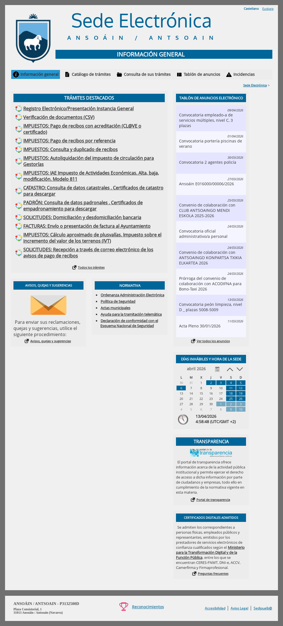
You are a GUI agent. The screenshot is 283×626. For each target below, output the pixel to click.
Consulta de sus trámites (147, 74)
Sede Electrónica (255, 85)
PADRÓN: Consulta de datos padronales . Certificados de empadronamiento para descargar (83, 206)
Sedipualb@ (263, 608)
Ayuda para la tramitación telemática (131, 314)
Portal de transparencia (213, 500)
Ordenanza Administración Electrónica (132, 294)
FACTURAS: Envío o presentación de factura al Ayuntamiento (86, 226)
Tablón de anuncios (202, 74)
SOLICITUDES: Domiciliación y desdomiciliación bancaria (82, 217)
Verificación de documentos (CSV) (58, 117)
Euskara (267, 8)
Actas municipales (115, 307)
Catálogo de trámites (91, 74)
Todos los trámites (91, 267)
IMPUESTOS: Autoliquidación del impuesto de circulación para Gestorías (88, 161)
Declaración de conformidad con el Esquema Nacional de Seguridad (129, 323)
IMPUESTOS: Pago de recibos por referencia (69, 141)
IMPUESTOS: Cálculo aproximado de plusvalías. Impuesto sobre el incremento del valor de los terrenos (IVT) (92, 238)
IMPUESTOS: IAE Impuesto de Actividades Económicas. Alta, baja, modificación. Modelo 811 (91, 176)
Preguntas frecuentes (213, 573)
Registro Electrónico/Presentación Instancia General (78, 108)
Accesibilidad (215, 608)
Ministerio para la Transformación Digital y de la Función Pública (210, 552)
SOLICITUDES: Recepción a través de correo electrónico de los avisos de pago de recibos (88, 253)
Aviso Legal (239, 608)
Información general (39, 74)
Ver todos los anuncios (213, 341)
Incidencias (244, 74)
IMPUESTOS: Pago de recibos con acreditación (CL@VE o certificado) (82, 129)
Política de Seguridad (118, 301)
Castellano (251, 8)
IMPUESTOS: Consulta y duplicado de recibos (70, 149)
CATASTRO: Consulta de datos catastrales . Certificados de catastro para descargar (93, 191)
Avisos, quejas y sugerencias (50, 341)
